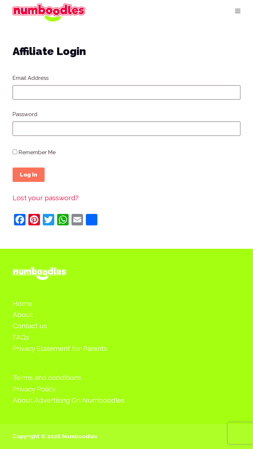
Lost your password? (46, 198)
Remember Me (34, 152)
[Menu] (237, 11)
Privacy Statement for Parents (60, 348)
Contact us (30, 326)
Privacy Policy (34, 389)
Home (22, 303)
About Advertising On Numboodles (69, 400)
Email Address (31, 78)
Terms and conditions (47, 377)
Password (25, 114)
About (23, 315)
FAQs (21, 337)
